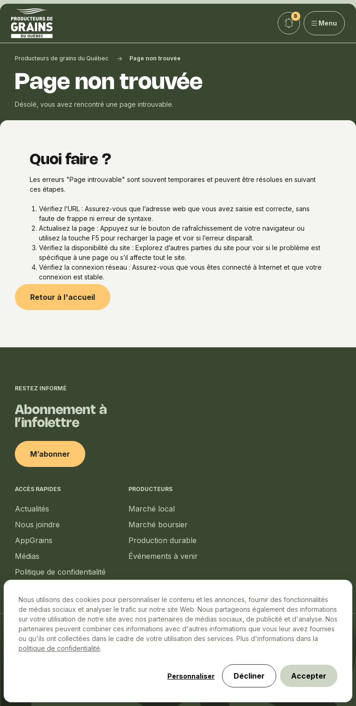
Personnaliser (191, 676)
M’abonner (50, 454)
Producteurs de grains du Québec (61, 58)
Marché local (151, 508)
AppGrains (33, 540)
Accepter (308, 675)
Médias (27, 556)
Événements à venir (163, 556)
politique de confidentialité (59, 648)
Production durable (162, 540)
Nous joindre (37, 524)
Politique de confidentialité (60, 571)
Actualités (32, 508)
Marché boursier (158, 524)
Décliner (249, 675)
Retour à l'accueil (62, 297)
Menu (324, 23)
